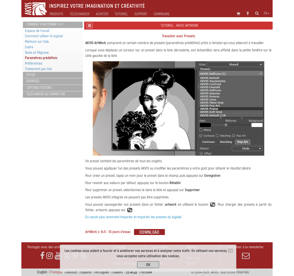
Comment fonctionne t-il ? (45, 24)
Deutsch (71, 272)
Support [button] (140, 14)
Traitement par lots (38, 69)
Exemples (32, 81)
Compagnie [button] (162, 14)
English (42, 272)
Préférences (33, 63)
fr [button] (266, 13)
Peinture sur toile (37, 41)
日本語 (131, 272)
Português (102, 272)
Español (85, 272)
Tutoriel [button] (121, 14)
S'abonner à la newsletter (246, 252)
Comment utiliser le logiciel (44, 36)
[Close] (230, 250)
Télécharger (79, 14)
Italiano (117, 272)
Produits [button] (56, 14)
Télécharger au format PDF (45, 94)
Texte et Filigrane (37, 52)
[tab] (53, 25)
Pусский (146, 272)
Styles (30, 75)
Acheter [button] (102, 14)
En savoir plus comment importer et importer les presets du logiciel (133, 217)
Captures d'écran (38, 88)
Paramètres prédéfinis (41, 58)
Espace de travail (37, 30)
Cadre (29, 47)
